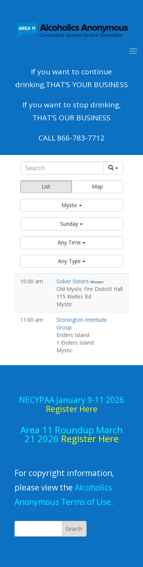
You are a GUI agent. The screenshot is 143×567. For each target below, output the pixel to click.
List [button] (46, 186)
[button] (71, 205)
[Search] (62, 167)
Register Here (90, 438)
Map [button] (97, 186)
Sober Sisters (73, 281)
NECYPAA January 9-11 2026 (71, 404)
